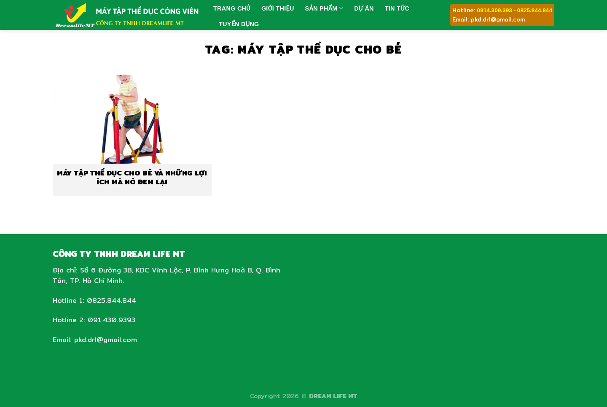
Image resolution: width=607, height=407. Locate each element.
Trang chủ (231, 8)
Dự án (364, 8)
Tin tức (397, 8)
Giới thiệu (277, 8)
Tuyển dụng (239, 24)
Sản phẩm (324, 8)
